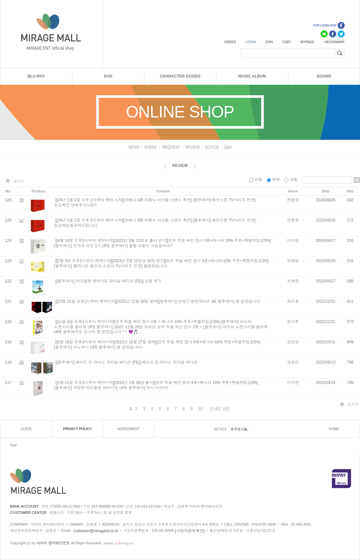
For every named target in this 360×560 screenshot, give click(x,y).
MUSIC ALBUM (252, 76)
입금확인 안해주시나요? (75, 205)
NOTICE (212, 147)
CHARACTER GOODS (180, 76)
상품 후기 (153, 281)
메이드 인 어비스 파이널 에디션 (169, 362)
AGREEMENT (128, 429)
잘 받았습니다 (247, 301)
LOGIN (250, 42)
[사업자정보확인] (190, 531)
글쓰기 (18, 181)
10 (200, 408)
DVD (108, 76)
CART (286, 42)
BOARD (324, 76)
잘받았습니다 (155, 266)
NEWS (133, 147)
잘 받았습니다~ (130, 347)
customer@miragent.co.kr (95, 531)
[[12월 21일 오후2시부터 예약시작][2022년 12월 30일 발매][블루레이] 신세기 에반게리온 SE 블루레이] (144, 301)
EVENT (151, 147)
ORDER (230, 42)
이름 (256, 179)
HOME (334, 429)
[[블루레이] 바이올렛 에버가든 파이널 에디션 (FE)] (99, 281)
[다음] (215, 408)
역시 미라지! (157, 388)
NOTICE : (222, 429)
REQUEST (171, 147)
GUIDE (26, 429)
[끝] (226, 408)
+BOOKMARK (334, 42)
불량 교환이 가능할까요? (150, 246)
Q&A (228, 147)
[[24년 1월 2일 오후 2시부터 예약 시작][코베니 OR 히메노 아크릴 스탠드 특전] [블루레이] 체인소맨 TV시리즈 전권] (155, 200)
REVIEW (192, 147)
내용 (291, 179)
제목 (274, 179)
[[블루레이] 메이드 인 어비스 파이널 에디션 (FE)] (98, 362)
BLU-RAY (36, 76)
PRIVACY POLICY (77, 429)
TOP (13, 446)
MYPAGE (307, 42)
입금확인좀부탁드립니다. (76, 225)
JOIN (269, 42)
